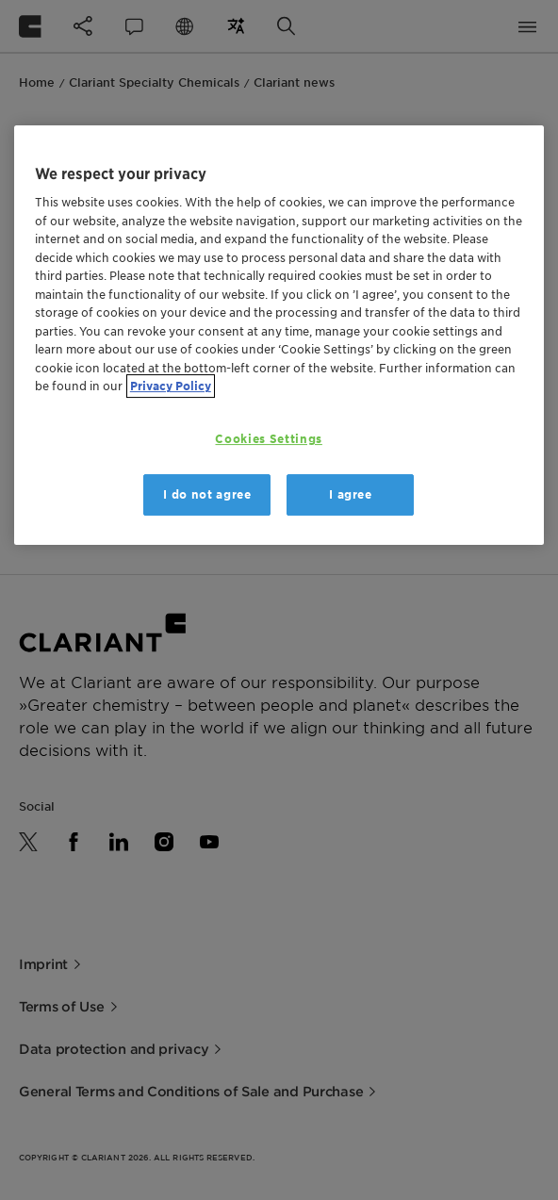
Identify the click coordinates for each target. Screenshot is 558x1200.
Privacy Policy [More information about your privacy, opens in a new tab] (170, 387)
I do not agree (207, 494)
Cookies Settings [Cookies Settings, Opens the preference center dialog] (268, 439)
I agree (350, 494)
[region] (279, 335)
